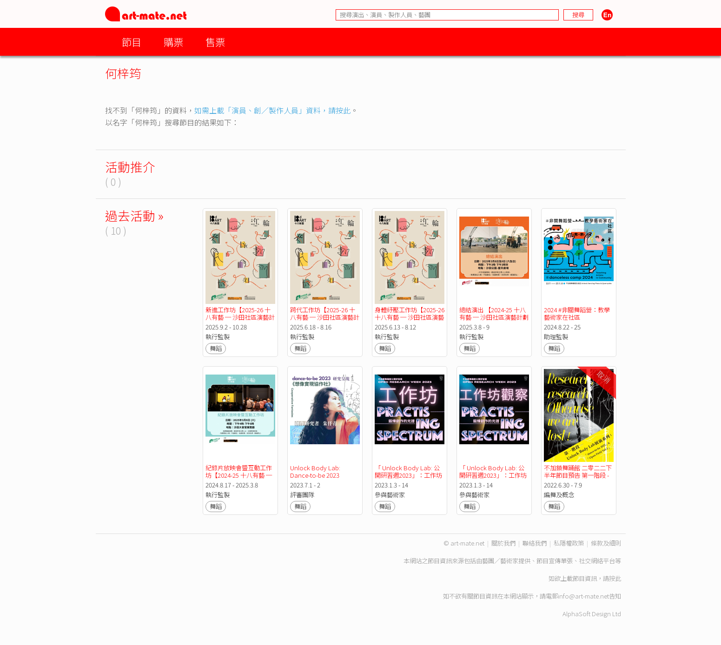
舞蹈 (216, 348)
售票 (215, 41)
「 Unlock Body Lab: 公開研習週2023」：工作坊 (408, 471)
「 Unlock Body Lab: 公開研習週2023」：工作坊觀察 (493, 475)
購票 (173, 41)
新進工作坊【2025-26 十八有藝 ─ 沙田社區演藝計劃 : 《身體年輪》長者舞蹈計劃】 (240, 320)
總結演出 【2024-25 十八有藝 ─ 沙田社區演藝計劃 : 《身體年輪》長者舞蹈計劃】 (494, 320)
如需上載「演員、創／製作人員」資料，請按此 (272, 110)
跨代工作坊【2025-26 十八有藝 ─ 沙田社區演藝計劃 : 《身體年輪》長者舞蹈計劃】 (324, 320)
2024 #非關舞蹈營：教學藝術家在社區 (577, 313)
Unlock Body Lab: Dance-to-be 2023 (316, 471)
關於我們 (503, 543)
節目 (131, 41)
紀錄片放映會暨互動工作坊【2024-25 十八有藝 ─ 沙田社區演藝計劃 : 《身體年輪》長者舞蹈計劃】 (239, 478)
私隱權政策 (569, 543)
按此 (615, 578)
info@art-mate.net (583, 596)
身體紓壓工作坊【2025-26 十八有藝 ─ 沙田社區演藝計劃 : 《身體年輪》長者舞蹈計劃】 (410, 320)
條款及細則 (606, 543)
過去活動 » (134, 215)
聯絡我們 (535, 543)
